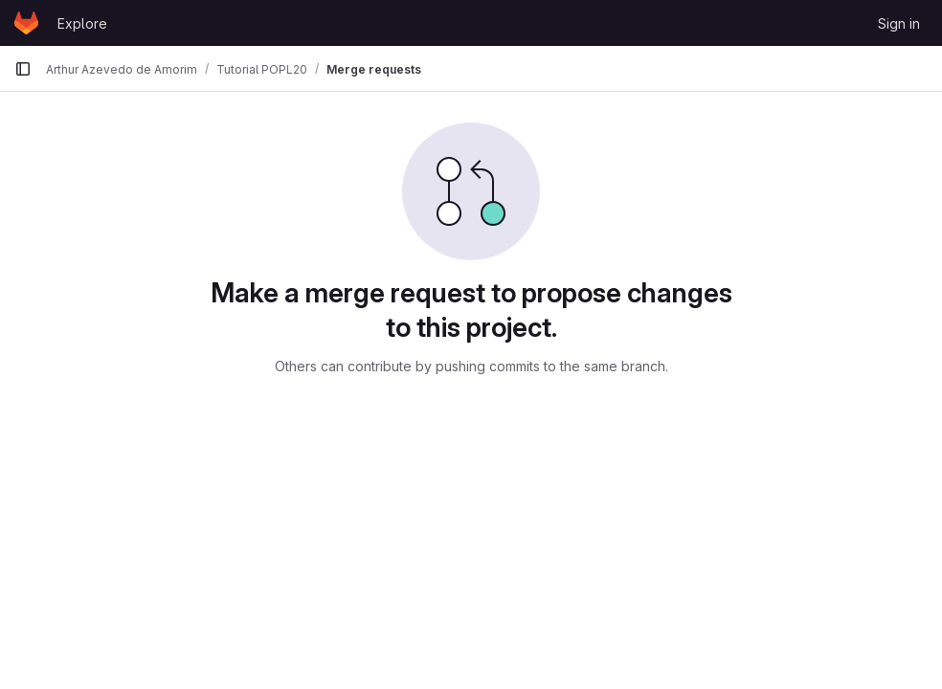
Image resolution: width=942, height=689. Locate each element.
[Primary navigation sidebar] (23, 69)
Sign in (899, 23)
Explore (82, 23)
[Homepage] (26, 23)
